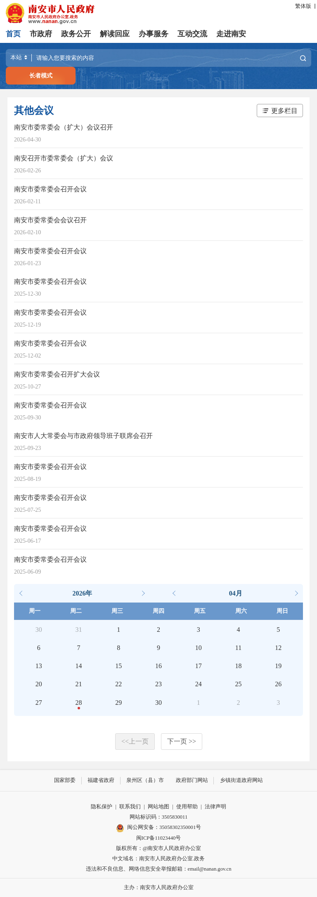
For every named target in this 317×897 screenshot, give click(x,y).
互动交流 (192, 34)
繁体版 (303, 6)
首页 (13, 34)
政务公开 (76, 34)
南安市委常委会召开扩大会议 (57, 374)
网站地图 (158, 807)
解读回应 (115, 34)
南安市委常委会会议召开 (50, 220)
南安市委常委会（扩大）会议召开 (63, 127)
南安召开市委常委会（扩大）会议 (63, 158)
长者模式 (40, 75)
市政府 (41, 34)
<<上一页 (135, 741)
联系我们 (130, 807)
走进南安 (231, 34)
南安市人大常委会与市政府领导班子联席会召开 (83, 435)
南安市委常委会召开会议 (50, 189)
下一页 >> (181, 741)
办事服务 (153, 34)
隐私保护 (101, 807)
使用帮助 (187, 807)
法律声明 (215, 807)
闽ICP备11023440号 (158, 837)
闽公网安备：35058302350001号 (158, 828)
